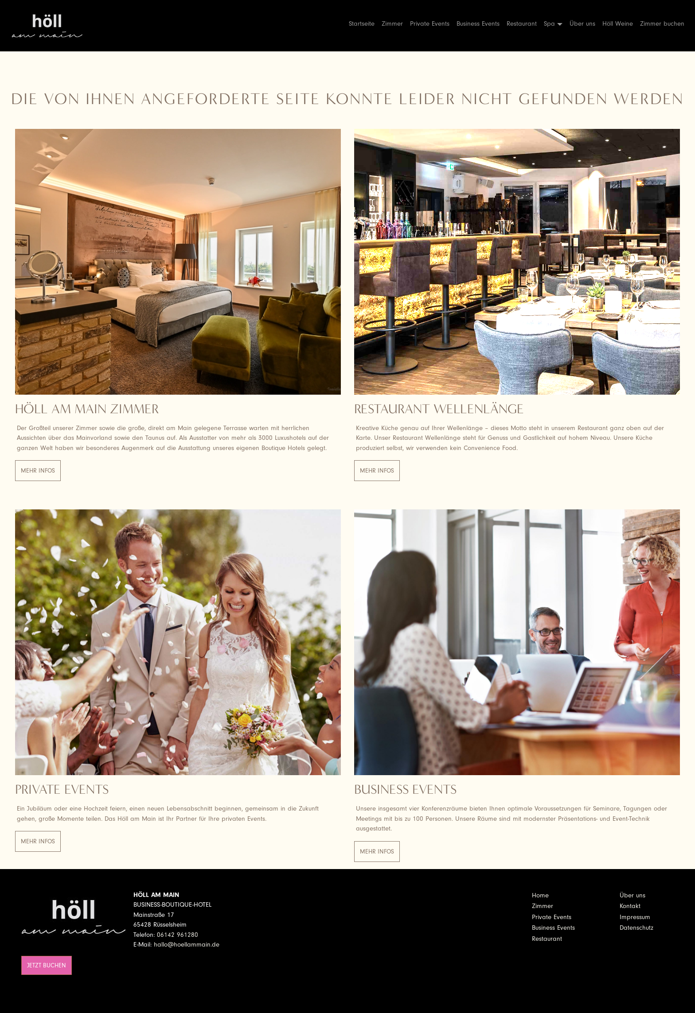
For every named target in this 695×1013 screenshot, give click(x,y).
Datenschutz (636, 927)
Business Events (478, 23)
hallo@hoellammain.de (186, 944)
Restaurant (522, 23)
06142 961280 (177, 935)
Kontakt (630, 906)
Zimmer (392, 23)
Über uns (582, 23)
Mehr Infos (38, 470)
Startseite (362, 23)
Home (540, 895)
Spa (549, 23)
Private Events (429, 23)
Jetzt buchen (46, 965)
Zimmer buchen (662, 23)
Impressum (635, 917)
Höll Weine (617, 23)
